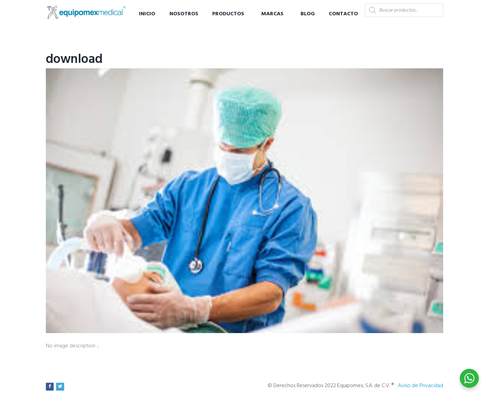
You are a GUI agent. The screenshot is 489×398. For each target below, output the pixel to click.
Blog (308, 14)
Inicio (147, 14)
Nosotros (183, 14)
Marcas (272, 14)
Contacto (343, 14)
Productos (228, 14)
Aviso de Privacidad (420, 385)
